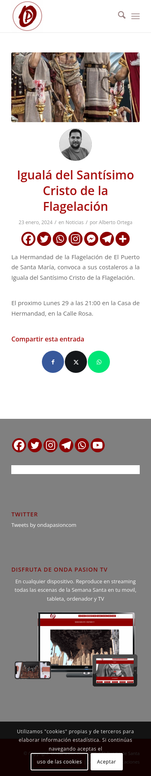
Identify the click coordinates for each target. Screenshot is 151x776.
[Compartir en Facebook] (53, 362)
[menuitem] (118, 16)
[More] (123, 239)
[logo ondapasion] (62, 16)
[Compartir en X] (76, 362)
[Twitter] (44, 239)
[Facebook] (28, 239)
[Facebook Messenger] (91, 239)
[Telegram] (107, 239)
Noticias (75, 222)
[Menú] (135, 16)
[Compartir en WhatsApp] (99, 362)
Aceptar (106, 761)
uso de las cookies (59, 761)
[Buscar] (118, 16)
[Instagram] (75, 239)
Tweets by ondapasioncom (43, 524)
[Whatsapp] (60, 239)
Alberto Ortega (115, 222)
